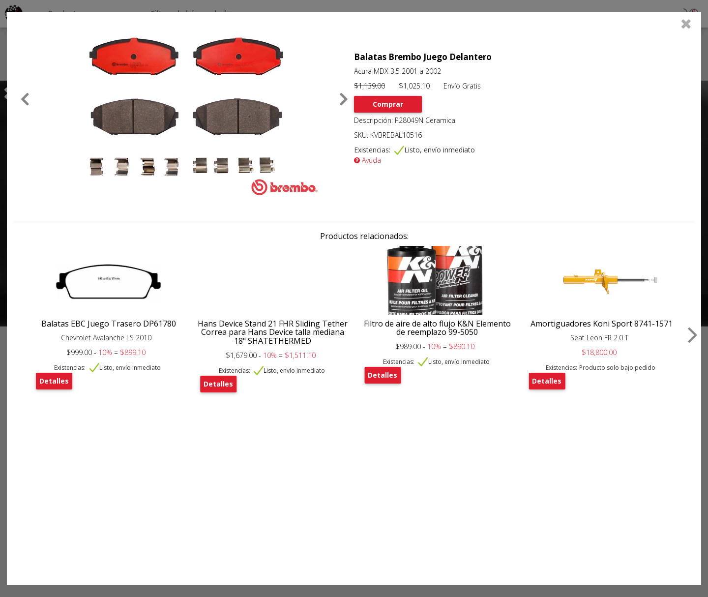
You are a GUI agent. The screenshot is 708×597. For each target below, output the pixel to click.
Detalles (54, 381)
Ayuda (367, 160)
